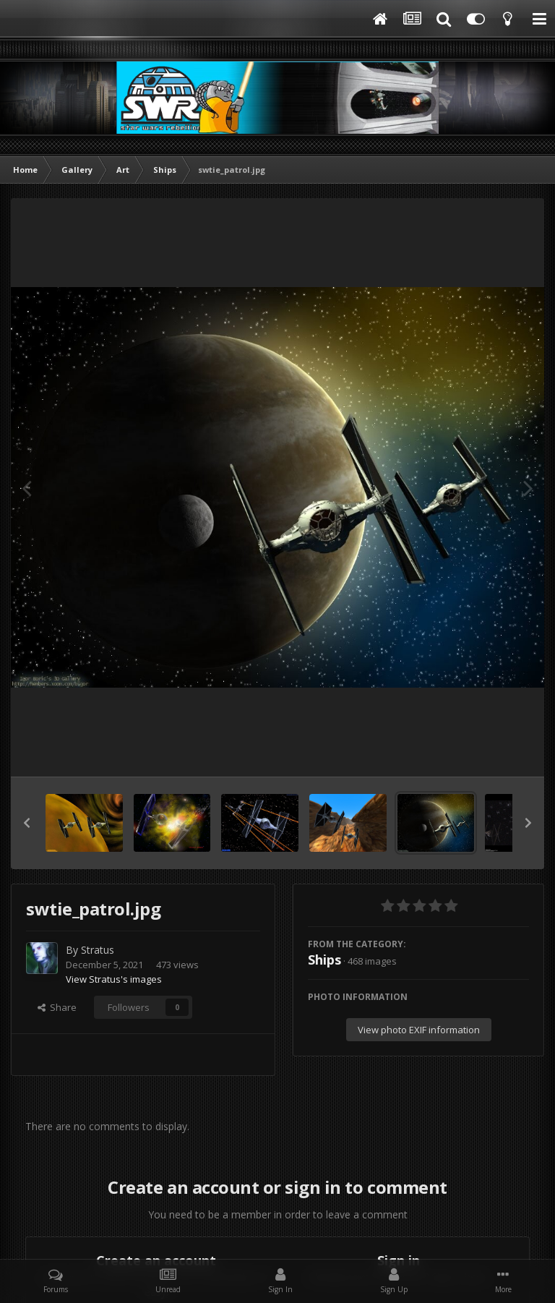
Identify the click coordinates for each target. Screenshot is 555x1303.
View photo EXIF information (419, 1029)
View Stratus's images (114, 979)
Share (57, 1007)
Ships (324, 959)
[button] (27, 823)
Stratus (97, 950)
